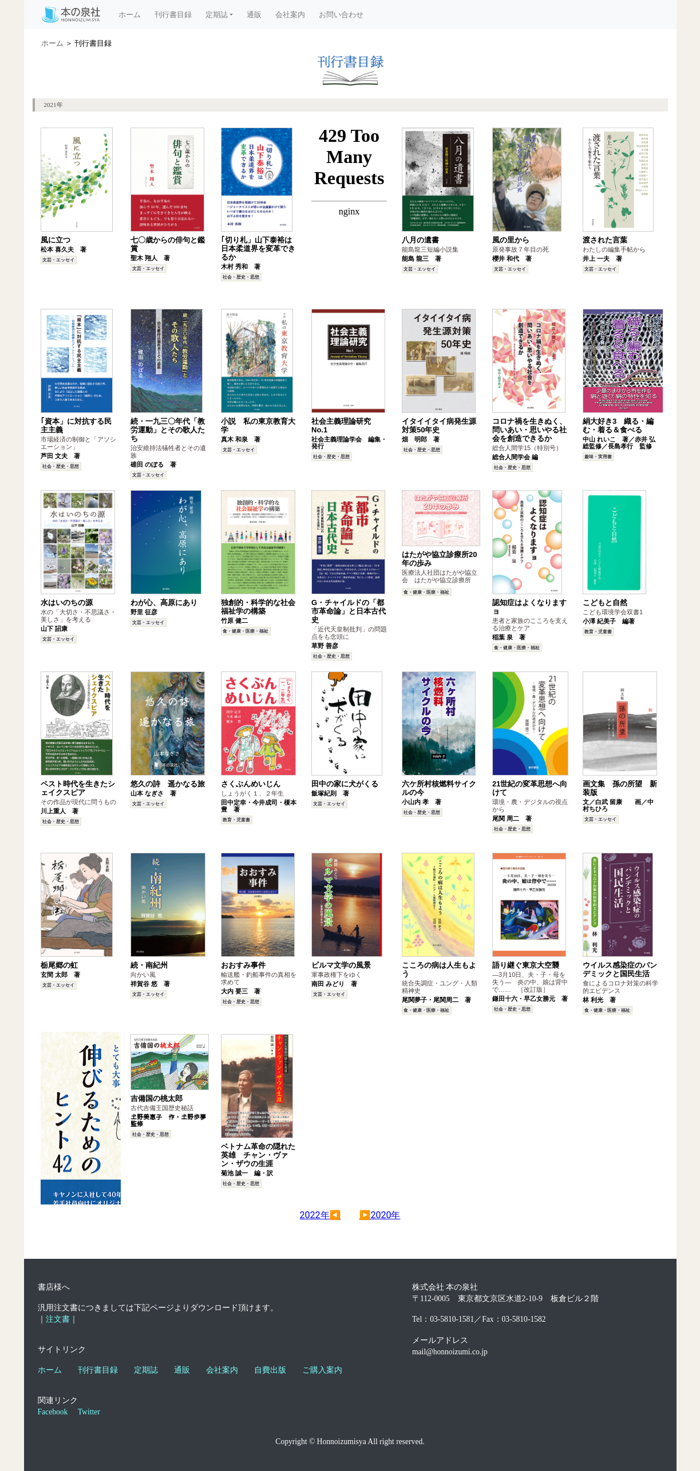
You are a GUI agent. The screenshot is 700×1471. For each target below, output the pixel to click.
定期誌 (146, 1370)
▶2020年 (380, 1215)
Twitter (89, 1412)
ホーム (134, 14)
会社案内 (290, 14)
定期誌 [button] (216, 14)
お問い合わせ (341, 14)
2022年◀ (320, 1215)
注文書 (58, 1319)
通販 (254, 14)
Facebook (53, 1412)
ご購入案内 (322, 1370)
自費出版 (270, 1370)
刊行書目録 (173, 14)
